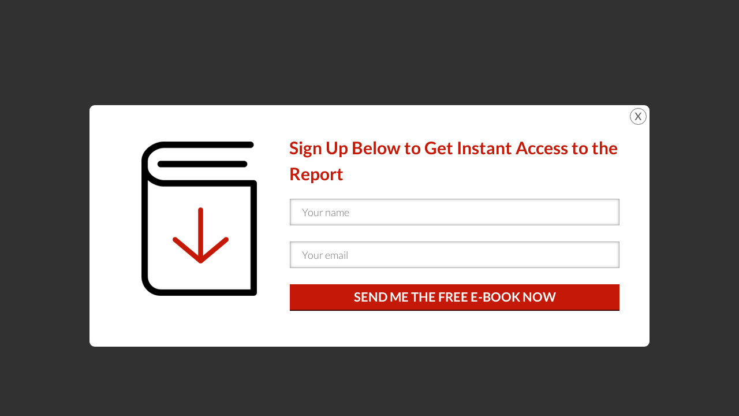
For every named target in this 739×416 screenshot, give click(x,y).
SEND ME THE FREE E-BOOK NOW (455, 296)
